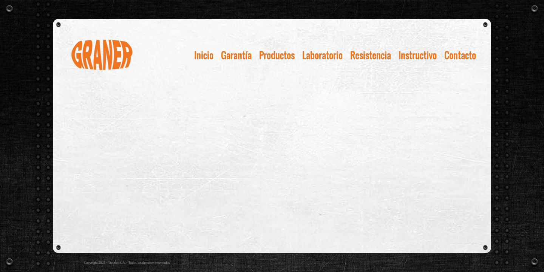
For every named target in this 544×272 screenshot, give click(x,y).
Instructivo (418, 55)
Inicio (203, 55)
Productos (277, 55)
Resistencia (370, 55)
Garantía (236, 55)
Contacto (460, 55)
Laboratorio (322, 55)
